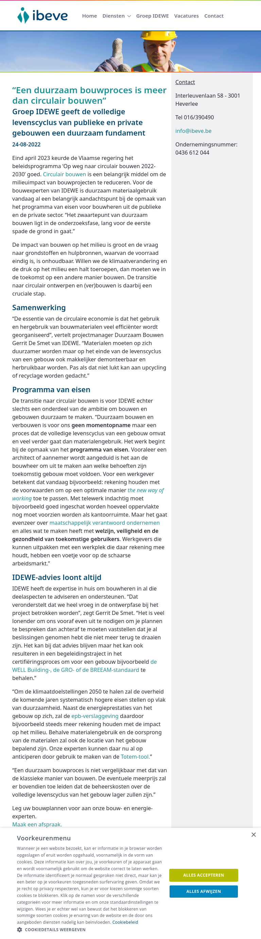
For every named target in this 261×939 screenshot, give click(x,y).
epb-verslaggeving (95, 716)
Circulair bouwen (64, 174)
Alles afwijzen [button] (204, 891)
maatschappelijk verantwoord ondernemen (104, 522)
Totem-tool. (135, 756)
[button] (89, 930)
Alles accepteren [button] (203, 875)
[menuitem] (90, 15)
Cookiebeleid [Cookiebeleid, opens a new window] (125, 922)
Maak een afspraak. (37, 824)
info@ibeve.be (193, 131)
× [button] (253, 835)
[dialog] (130, 883)
